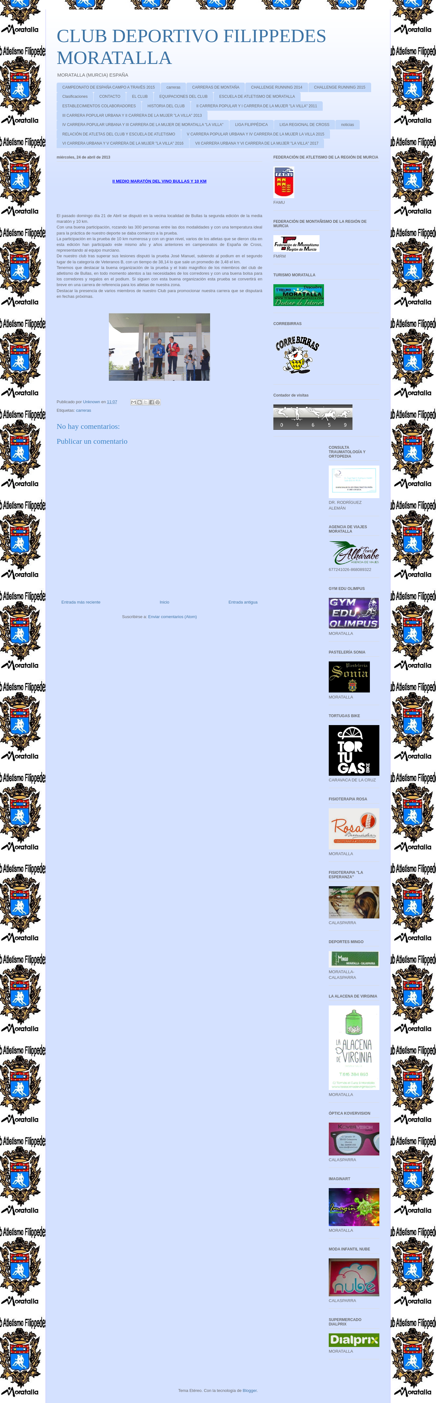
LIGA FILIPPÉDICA (251, 124)
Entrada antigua (243, 602)
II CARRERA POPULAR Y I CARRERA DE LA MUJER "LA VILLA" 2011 (256, 106)
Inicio (164, 602)
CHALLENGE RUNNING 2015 (339, 87)
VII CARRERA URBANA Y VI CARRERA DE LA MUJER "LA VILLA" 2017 (257, 143)
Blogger (250, 1390)
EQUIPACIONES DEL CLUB (183, 96)
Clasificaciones (75, 96)
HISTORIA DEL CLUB (165, 106)
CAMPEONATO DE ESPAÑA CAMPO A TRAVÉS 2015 (108, 87)
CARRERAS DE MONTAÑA (215, 87)
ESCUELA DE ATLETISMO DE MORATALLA (257, 96)
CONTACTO (109, 96)
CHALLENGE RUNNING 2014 (276, 87)
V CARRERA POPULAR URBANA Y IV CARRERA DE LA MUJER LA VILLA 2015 (255, 134)
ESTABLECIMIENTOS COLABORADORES (99, 106)
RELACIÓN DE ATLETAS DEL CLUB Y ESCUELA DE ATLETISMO (118, 134)
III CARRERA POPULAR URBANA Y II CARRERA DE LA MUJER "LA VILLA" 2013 (132, 115)
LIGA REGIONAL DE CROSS (305, 124)
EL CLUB (140, 96)
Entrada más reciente (81, 602)
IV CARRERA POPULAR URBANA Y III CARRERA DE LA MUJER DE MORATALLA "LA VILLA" (142, 124)
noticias (347, 124)
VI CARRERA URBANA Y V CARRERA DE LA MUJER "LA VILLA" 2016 (123, 143)
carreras (173, 87)
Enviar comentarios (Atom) (172, 616)
